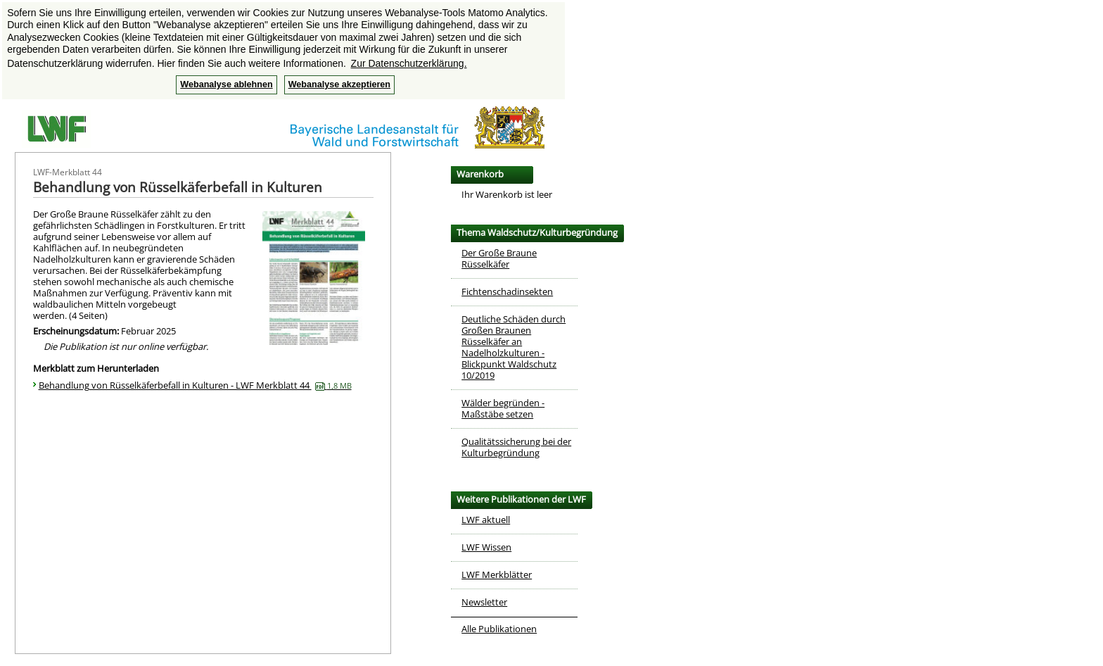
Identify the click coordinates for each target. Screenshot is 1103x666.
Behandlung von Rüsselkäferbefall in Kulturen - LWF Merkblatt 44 (195, 385)
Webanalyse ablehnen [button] (226, 84)
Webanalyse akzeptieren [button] (339, 84)
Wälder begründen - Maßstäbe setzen (502, 408)
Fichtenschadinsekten (507, 291)
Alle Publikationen (499, 628)
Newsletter (484, 602)
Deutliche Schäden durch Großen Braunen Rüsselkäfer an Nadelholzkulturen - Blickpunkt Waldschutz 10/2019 (513, 347)
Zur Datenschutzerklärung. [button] (409, 63)
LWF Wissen (486, 547)
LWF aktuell (485, 519)
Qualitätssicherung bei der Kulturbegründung (516, 447)
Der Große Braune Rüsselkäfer (499, 258)
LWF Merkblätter (496, 574)
